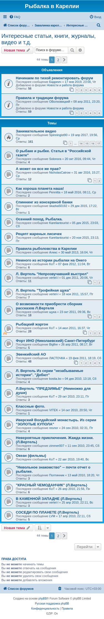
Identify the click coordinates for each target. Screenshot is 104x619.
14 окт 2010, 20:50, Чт (76, 410)
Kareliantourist (59, 223)
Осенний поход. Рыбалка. (39, 219)
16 (92, 143)
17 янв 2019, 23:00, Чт (80, 81)
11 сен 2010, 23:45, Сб (84, 445)
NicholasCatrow (59, 172)
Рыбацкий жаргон (32, 324)
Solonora (55, 159)
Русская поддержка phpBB (52, 603)
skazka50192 (58, 206)
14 (81, 143)
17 (98, 143)
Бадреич (55, 81)
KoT (52, 264)
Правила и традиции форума (42, 98)
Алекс (53, 252)
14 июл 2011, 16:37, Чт (74, 328)
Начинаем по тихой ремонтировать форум (54, 78)
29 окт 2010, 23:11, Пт (73, 396)
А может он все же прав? (38, 169)
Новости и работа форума (65, 85)
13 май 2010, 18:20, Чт (84, 475)
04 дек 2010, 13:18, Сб (80, 378)
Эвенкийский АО (31, 354)
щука (52, 312)
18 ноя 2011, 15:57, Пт (77, 294)
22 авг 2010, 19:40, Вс (73, 459)
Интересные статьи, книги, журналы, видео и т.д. (48, 39)
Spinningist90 (58, 135)
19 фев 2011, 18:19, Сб (85, 358)
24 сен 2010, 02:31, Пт (77, 428)
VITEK (53, 410)
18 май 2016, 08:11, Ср (80, 192)
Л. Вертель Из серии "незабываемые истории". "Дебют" (49, 373)
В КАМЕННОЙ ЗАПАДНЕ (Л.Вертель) (49, 499)
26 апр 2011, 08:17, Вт (77, 344)
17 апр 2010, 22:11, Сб (74, 516)
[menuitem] (14, 17)
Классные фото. (30, 406)
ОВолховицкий (59, 101)
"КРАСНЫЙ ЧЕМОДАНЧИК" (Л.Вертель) (51, 485)
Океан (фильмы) (31, 455)
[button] (64, 59)
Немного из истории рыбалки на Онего (51, 260)
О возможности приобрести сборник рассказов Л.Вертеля (49, 306)
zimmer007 (56, 445)
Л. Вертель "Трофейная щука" (43, 290)
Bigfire (53, 344)
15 (86, 143)
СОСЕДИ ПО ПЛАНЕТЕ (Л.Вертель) (47, 512)
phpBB (43, 598)
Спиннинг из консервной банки (44, 202)
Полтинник (56, 475)
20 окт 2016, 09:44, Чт (80, 159)
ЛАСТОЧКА (57, 358)
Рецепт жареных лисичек (39, 234)
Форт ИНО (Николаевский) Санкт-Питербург (55, 341)
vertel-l (53, 277)
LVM (52, 516)
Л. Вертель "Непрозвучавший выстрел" (52, 274)
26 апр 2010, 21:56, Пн (74, 488)
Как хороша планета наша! (40, 188)
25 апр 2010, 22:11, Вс (77, 502)
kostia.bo (55, 378)
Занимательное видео (36, 131)
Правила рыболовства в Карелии (46, 248)
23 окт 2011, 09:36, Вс (75, 312)
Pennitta (54, 192)
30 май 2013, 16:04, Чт (77, 252)
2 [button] (58, 59)
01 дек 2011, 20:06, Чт (77, 277)
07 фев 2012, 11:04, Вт (74, 264)
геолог (53, 428)
